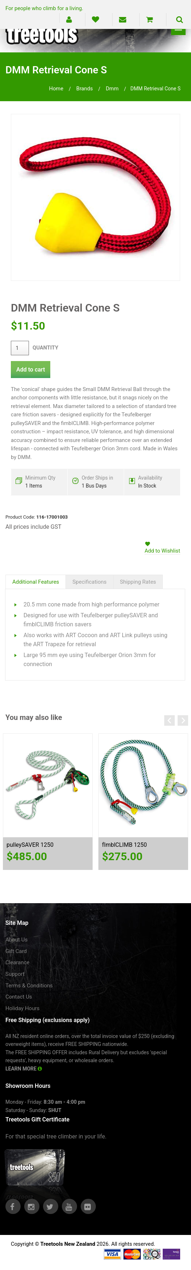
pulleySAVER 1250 (30, 844)
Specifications (89, 582)
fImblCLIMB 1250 (124, 844)
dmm (112, 88)
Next (183, 720)
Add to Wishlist (162, 551)
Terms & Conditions (29, 985)
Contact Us (18, 997)
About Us (16, 939)
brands (84, 88)
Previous (169, 720)
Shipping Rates (138, 582)
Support (15, 974)
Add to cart (30, 369)
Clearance (17, 962)
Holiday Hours (22, 1008)
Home (56, 88)
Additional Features (35, 582)
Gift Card (16, 951)
